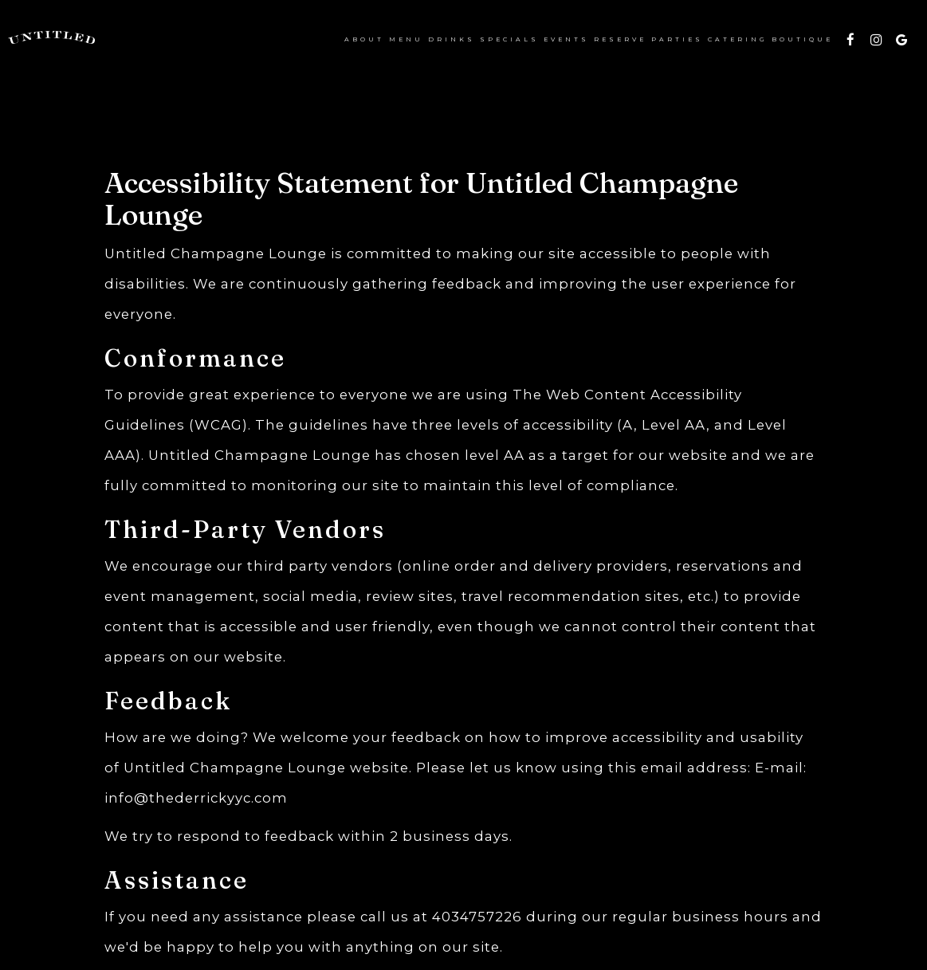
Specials (508, 39)
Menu (405, 39)
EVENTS (565, 39)
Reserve (619, 39)
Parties (676, 39)
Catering (736, 39)
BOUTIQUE (801, 39)
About (363, 39)
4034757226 (477, 917)
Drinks (450, 39)
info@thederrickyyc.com (196, 798)
